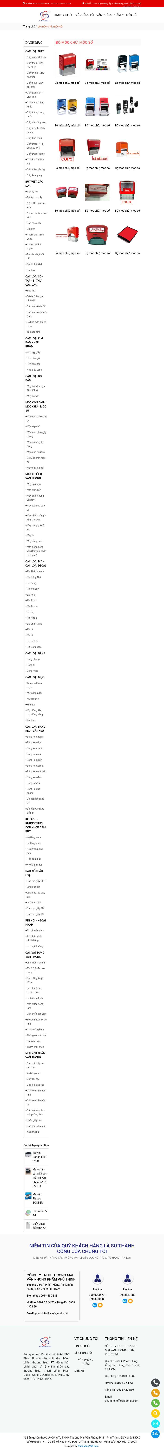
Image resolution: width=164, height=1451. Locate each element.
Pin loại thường (35, 946)
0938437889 (127, 1295)
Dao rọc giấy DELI (36, 881)
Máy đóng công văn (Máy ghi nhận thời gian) (36, 551)
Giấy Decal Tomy (35, 153)
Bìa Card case (34, 647)
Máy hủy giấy (34, 490)
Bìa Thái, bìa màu (36, 571)
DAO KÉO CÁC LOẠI (34, 873)
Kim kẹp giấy (33, 352)
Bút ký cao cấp (34, 197)
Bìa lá (30, 629)
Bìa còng (31, 583)
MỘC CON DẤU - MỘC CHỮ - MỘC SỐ (35, 406)
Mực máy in (33, 698)
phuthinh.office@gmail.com (52, 1313)
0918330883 (97, 1299)
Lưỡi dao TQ (33, 886)
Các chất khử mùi (36, 1126)
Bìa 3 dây (32, 600)
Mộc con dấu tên (36, 452)
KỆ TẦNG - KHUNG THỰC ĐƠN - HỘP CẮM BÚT (35, 825)
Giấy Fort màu (34, 138)
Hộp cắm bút (34, 858)
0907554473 (96, 1295)
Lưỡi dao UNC (34, 902)
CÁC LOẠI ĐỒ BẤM (33, 378)
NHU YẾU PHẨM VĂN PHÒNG (35, 1055)
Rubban (31, 720)
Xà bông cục (33, 1073)
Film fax (31, 704)
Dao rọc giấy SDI (35, 908)
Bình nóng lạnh (35, 998)
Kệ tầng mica (34, 837)
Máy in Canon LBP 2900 (39, 1157)
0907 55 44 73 (46, 1302)
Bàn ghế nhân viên (36, 1013)
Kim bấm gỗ (33, 358)
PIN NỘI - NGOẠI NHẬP (35, 922)
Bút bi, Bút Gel (34, 264)
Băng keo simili (35, 748)
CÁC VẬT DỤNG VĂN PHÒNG (35, 954)
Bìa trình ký (33, 589)
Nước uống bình (35, 1029)
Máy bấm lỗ (33, 396)
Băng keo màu (34, 754)
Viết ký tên (32, 191)
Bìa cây (31, 612)
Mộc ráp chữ (33, 426)
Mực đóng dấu (34, 693)
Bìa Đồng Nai (34, 577)
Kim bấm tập (33, 364)
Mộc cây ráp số (35, 467)
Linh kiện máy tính (36, 962)
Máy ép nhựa (34, 484)
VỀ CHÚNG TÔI (85, 15)
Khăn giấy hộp (34, 1120)
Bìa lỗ (30, 635)
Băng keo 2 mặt (35, 765)
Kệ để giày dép (34, 864)
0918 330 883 (49, 1295)
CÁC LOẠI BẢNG (35, 653)
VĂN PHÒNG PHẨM (109, 15)
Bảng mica (32, 670)
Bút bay (31, 270)
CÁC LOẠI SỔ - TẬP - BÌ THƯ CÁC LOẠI (34, 280)
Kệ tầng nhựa (34, 843)
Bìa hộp (31, 594)
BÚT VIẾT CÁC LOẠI (34, 183)
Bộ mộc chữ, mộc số (67, 82)
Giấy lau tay (33, 1079)
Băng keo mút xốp (36, 771)
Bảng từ (31, 665)
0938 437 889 (125, 1389)
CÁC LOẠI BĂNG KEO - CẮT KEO (35, 728)
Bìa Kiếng (32, 618)
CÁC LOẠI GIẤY (34, 51)
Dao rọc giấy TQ (35, 914)
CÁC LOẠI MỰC (34, 677)
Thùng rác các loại (36, 1035)
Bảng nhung (33, 659)
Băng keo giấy (34, 760)
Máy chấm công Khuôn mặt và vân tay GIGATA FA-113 (39, 1178)
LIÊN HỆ (131, 15)
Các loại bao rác (35, 1084)
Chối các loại (34, 1041)
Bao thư (31, 290)
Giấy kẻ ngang (34, 175)
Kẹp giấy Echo (34, 369)
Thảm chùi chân (35, 1047)
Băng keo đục (34, 742)
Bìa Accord (32, 606)
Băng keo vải (33, 783)
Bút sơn (31, 228)
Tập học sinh (33, 332)
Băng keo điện (34, 777)
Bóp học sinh (34, 223)
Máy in (30, 535)
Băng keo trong (35, 736)
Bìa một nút (33, 641)
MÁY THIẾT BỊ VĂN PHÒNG (34, 476)
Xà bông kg (33, 1132)
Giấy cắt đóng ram (36, 122)
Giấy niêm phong (36, 169)
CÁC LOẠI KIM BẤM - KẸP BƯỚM (34, 342)
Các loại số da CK (36, 306)
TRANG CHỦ (62, 15)
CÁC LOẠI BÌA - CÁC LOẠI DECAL (36, 563)
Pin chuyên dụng (35, 930)
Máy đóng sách (35, 541)
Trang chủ (29, 26)
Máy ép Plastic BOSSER (37, 1198)
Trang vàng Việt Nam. (88, 1446)
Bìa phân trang (34, 623)
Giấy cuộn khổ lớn (36, 57)
